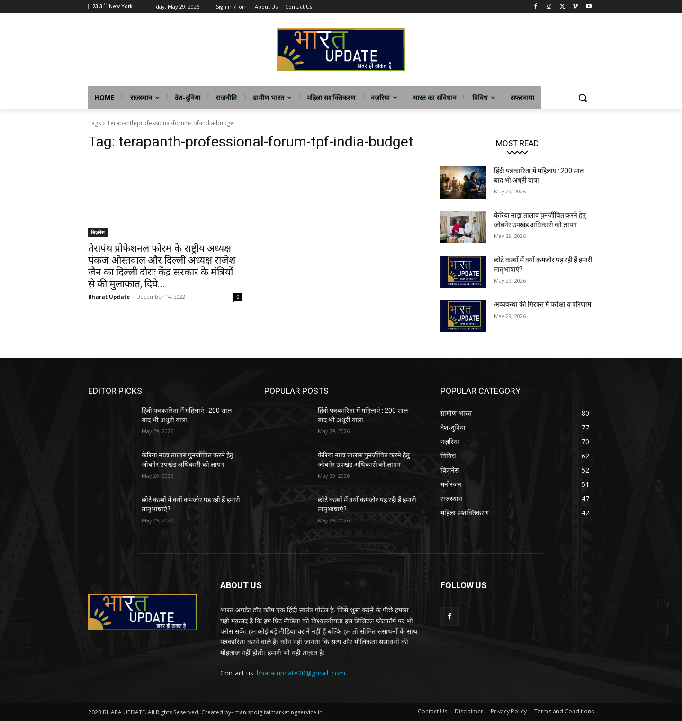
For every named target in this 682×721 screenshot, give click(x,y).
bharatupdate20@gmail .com (301, 672)
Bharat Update (109, 296)
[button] (582, 97)
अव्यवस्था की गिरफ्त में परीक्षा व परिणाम (542, 304)
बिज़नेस (98, 232)
